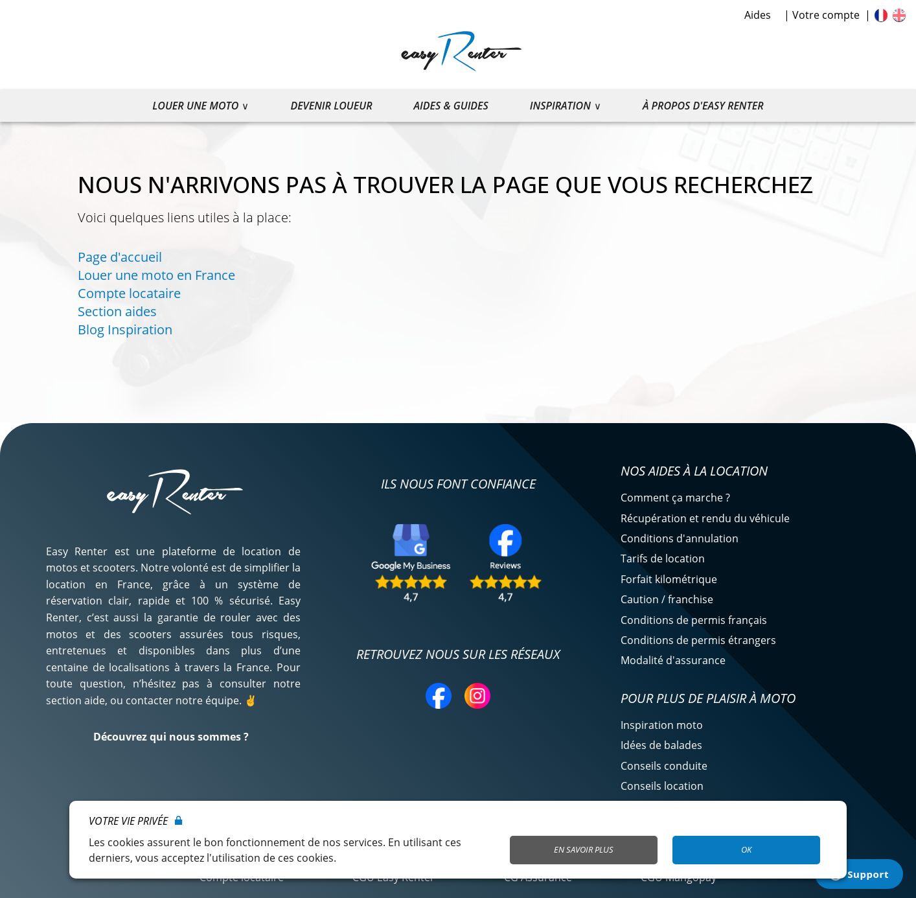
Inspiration (560, 105)
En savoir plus (583, 849)
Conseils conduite (664, 766)
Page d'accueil (120, 257)
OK (746, 849)
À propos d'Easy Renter (703, 105)
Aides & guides (451, 105)
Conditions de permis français (694, 620)
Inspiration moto (662, 725)
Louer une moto (195, 105)
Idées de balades (661, 745)
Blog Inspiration (125, 329)
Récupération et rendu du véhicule (705, 518)
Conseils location (662, 786)
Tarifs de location (663, 558)
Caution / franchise (667, 599)
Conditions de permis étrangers (698, 640)
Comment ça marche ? (675, 497)
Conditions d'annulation (680, 538)
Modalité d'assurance (673, 660)
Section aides (117, 311)
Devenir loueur (331, 105)
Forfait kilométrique (669, 579)
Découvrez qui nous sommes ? (171, 737)
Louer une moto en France (156, 275)
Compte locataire (129, 293)
